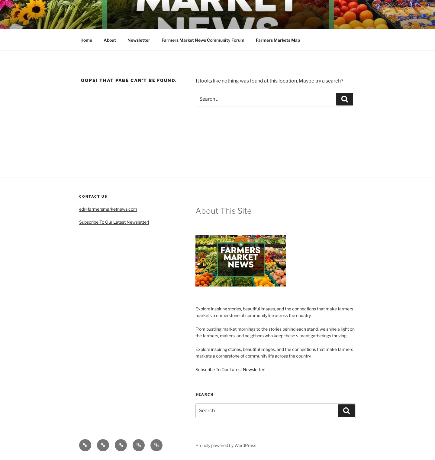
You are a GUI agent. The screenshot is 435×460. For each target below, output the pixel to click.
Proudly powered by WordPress (225, 445)
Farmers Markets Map (278, 40)
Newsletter (138, 40)
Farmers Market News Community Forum (203, 40)
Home (86, 40)
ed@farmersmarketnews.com (108, 209)
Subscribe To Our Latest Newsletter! (114, 222)
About (110, 40)
